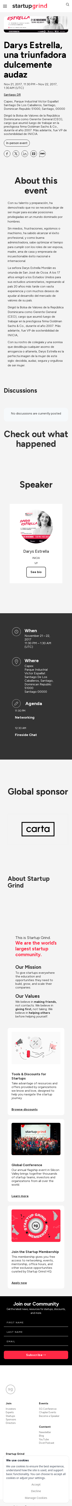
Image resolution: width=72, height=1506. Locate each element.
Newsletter (45, 1432)
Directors (11, 1423)
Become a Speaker (49, 1416)
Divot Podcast (46, 1442)
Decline (36, 1491)
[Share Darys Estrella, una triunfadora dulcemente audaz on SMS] (42, 153)
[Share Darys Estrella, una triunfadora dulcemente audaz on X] (16, 153)
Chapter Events (47, 1412)
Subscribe (34, 1355)
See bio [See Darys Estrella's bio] (36, 572)
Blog (41, 1435)
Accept (36, 1484)
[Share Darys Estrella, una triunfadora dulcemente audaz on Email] (34, 153)
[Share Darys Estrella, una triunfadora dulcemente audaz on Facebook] (7, 153)
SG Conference (47, 1408)
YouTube (44, 1439)
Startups (10, 1416)
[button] (67, 5)
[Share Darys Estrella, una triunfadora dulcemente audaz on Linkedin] (25, 153)
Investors (11, 1408)
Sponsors (11, 1419)
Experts (10, 1412)
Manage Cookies (36, 1498)
